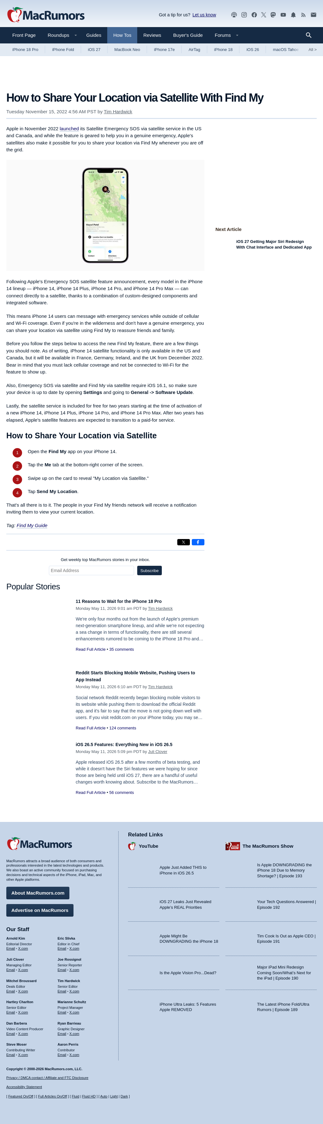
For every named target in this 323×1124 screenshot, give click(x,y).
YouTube (148, 843)
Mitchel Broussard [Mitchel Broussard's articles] (21, 978)
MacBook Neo (127, 49)
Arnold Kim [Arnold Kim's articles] (15, 935)
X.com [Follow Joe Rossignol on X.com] (74, 967)
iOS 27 (94, 49)
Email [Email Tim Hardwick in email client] (62, 988)
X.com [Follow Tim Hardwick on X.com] (74, 988)
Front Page (24, 35)
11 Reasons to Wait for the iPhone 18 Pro (128, 601)
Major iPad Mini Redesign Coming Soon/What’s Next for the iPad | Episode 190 (284, 969)
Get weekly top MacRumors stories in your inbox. (105, 559)
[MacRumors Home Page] (45, 15)
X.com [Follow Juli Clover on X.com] (23, 967)
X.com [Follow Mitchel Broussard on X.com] (23, 988)
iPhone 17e (164, 49)
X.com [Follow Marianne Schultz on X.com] (74, 1009)
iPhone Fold (63, 49)
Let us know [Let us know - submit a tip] (204, 14)
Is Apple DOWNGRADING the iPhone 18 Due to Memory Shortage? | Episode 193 (284, 867)
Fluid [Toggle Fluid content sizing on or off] (75, 1096)
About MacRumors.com (37, 889)
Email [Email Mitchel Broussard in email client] (10, 988)
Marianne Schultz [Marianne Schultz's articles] (72, 999)
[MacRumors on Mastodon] (273, 15)
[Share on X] (183, 542)
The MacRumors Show (268, 843)
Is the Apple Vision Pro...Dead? (188, 969)
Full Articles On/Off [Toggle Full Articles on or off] (52, 1096)
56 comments (121, 792)
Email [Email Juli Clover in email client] (10, 967)
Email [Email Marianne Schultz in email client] (62, 1009)
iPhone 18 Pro (25, 49)
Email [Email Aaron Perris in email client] (62, 1052)
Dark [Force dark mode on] (124, 1096)
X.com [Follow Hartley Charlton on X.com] (23, 1009)
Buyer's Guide (188, 35)
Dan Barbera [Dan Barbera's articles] (16, 1020)
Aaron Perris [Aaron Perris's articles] (68, 1041)
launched (69, 128)
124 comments (122, 728)
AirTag (194, 49)
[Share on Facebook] (198, 542)
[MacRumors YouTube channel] (283, 15)
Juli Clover (157, 751)
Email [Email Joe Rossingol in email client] (62, 967)
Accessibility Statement (24, 1087)
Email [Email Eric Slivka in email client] (62, 945)
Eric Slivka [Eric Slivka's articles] (66, 935)
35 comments (121, 649)
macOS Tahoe (286, 49)
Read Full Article (91, 649)
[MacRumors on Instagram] (244, 15)
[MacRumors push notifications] (293, 15)
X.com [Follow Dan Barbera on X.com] (23, 1030)
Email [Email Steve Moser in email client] (10, 1052)
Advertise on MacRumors (39, 907)
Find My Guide (32, 525)
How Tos (122, 35)
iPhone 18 (223, 49)
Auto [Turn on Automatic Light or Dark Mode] (104, 1096)
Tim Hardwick (118, 111)
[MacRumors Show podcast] (234, 15)
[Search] (311, 35)
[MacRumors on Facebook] (254, 15)
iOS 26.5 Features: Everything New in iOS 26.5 (134, 744)
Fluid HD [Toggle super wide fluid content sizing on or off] (89, 1096)
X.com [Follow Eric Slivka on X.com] (74, 945)
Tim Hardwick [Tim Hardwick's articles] (69, 978)
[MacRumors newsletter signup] (313, 15)
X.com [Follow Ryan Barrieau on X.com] (74, 1030)
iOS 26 (252, 49)
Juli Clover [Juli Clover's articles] (15, 956)
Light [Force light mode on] (114, 1096)
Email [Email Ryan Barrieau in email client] (62, 1030)
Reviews (152, 35)
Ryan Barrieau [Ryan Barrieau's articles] (69, 1020)
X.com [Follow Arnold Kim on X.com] (23, 945)
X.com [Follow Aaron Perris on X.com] (74, 1052)
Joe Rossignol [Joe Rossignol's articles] (69, 956)
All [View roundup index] (312, 49)
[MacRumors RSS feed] (303, 15)
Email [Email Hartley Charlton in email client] (10, 1009)
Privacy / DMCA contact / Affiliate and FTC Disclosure (47, 1078)
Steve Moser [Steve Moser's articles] (16, 1041)
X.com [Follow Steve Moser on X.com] (23, 1052)
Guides (94, 35)
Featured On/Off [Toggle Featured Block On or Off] (20, 1096)
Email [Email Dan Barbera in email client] (10, 1030)
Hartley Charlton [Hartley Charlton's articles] (19, 999)
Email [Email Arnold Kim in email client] (10, 945)
